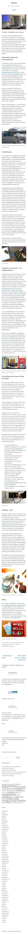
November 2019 (5, 870)
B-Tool (8, 450)
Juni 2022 (4, 834)
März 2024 (4, 820)
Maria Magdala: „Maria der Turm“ (9, 770)
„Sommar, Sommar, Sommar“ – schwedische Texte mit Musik (20, 657)
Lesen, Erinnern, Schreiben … (8, 768)
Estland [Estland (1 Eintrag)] (13, 787)
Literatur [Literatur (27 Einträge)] (6, 796)
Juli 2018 (4, 882)
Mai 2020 (4, 866)
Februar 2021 (5, 852)
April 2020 (4, 868)
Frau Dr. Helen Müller (12, 92)
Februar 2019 (5, 873)
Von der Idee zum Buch (16, 616)
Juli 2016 (4, 918)
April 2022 (4, 836)
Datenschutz (4, 931)
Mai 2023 (4, 823)
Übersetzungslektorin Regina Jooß (12, 482)
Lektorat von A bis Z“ (7, 288)
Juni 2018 (4, 884)
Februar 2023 (5, 825)
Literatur (11, 646)
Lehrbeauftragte (16, 74)
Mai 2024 (4, 816)
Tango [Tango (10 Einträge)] (8, 802)
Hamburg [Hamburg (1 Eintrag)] (16, 789)
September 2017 (5, 900)
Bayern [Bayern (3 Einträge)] (13, 784)
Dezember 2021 (5, 841)
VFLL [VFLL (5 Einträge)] (15, 802)
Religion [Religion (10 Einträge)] (16, 799)
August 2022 (4, 830)
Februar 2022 (5, 838)
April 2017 (4, 904)
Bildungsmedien (5, 329)
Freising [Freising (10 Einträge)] (23, 788)
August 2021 (4, 845)
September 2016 (5, 915)
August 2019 (4, 872)
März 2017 (4, 906)
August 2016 (4, 916)
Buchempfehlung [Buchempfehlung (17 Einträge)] (9, 786)
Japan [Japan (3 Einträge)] (8, 790)
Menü (14, 9)
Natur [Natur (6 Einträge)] (22, 797)
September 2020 (5, 861)
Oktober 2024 (5, 814)
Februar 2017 (5, 907)
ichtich (14, 3)
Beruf (3, 644)
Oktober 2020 (5, 859)
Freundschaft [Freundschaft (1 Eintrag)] (4, 789)
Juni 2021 (4, 848)
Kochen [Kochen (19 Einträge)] (11, 792)
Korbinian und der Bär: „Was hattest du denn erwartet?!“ (14, 771)
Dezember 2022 (5, 827)
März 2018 (4, 889)
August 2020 (4, 863)
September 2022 (5, 829)
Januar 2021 (4, 854)
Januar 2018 (4, 893)
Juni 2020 (4, 864)
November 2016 (5, 913)
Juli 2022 (4, 832)
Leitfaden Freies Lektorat (16, 290)
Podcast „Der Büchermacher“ (15, 340)
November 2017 (5, 897)
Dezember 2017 (5, 895)
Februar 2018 (5, 891)
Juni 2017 (4, 902)
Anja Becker (11, 731)
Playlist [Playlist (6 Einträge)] (4, 799)
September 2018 (5, 879)
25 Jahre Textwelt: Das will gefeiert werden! (11, 766)
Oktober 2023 (5, 821)
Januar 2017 (4, 909)
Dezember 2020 (5, 855)
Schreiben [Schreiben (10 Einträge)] (5, 800)
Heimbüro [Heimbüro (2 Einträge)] (20, 789)
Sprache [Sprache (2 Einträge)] (4, 802)
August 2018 (4, 881)
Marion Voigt (9, 108)
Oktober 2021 (5, 843)
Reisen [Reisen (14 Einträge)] (10, 799)
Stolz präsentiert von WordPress (14, 931)
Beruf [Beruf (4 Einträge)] (17, 784)
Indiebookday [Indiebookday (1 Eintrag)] (4, 790)
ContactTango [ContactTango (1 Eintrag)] (23, 786)
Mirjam (21, 642)
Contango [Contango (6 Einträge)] (5, 788)
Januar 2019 (4, 875)
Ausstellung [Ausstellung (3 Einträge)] (5, 784)
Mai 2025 (4, 812)
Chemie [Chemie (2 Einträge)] (18, 786)
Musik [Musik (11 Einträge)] (17, 797)
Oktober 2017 (5, 898)
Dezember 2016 (5, 911)
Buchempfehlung (5, 646)
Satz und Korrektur (16, 295)
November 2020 (5, 857)
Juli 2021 (4, 846)
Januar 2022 (4, 839)
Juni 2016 (4, 920)
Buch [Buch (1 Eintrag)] (20, 784)
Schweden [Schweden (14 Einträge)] (21, 800)
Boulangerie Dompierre (7, 524)
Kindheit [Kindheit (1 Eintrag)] (3, 792)
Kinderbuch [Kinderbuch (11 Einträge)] (20, 790)
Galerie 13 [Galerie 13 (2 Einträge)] (9, 789)
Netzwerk (7, 644)
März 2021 (4, 850)
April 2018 (4, 888)
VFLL (20, 288)
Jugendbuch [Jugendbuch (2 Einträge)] (13, 790)
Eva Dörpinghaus (12, 672)
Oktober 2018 (5, 877)
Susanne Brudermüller (7, 67)
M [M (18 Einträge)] (11, 797)
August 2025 (4, 811)
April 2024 (4, 818)
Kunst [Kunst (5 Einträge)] (16, 792)
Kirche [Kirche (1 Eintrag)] (6, 792)
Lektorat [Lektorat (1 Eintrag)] (19, 792)
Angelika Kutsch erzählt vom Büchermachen (15, 605)
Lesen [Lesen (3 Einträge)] (17, 794)
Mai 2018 (4, 886)
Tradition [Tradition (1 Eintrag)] (12, 802)
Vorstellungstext (13, 166)
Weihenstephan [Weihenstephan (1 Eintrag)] (20, 802)
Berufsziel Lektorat (15, 297)
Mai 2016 (4, 922)
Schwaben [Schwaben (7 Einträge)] (13, 800)
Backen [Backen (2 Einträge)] (9, 784)
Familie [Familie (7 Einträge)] (17, 788)
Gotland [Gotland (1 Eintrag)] (13, 789)
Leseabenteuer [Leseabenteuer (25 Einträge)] (9, 794)
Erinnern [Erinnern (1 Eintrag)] (9, 787)
